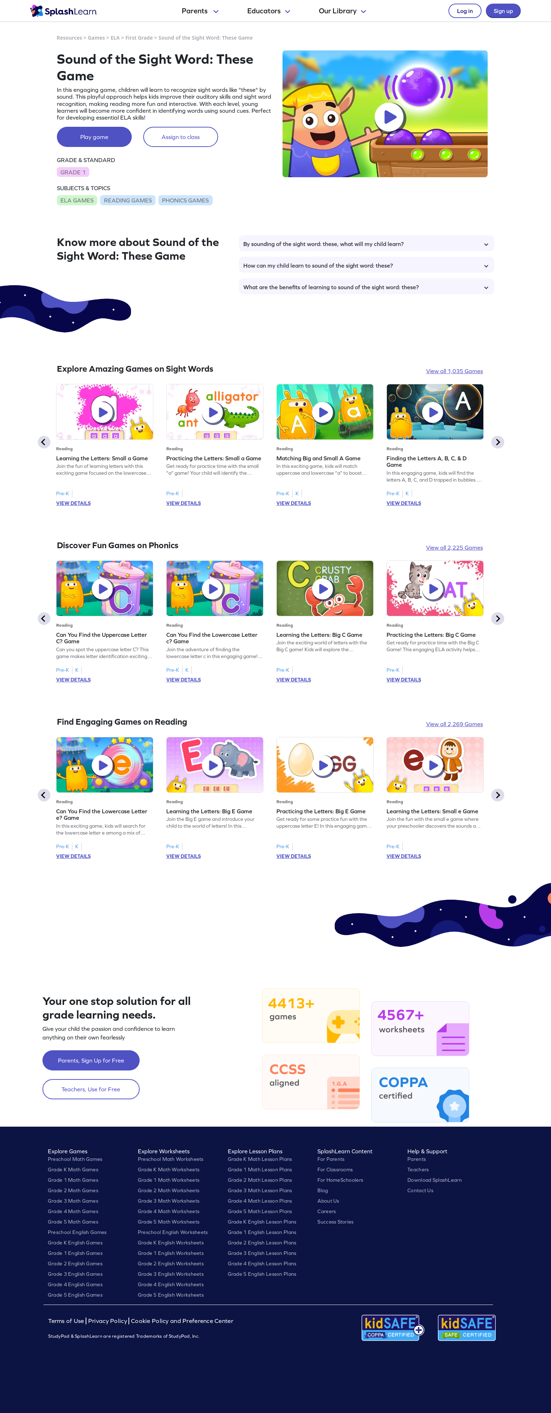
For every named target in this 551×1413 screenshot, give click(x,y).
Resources (69, 37)
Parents (200, 11)
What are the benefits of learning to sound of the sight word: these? (365, 287)
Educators (268, 11)
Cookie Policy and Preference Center (182, 1321)
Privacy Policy (107, 1321)
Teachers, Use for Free (91, 1089)
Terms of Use (67, 1321)
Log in (465, 11)
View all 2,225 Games (454, 547)
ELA (114, 37)
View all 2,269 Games (454, 724)
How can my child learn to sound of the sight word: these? (365, 265)
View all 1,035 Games (454, 371)
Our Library (342, 11)
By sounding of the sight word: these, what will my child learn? (365, 244)
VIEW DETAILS (73, 503)
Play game (94, 137)
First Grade (139, 37)
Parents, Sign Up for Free (91, 1060)
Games (96, 37)
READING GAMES (128, 200)
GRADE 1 (73, 172)
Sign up (503, 11)
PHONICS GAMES (185, 200)
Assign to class (181, 137)
